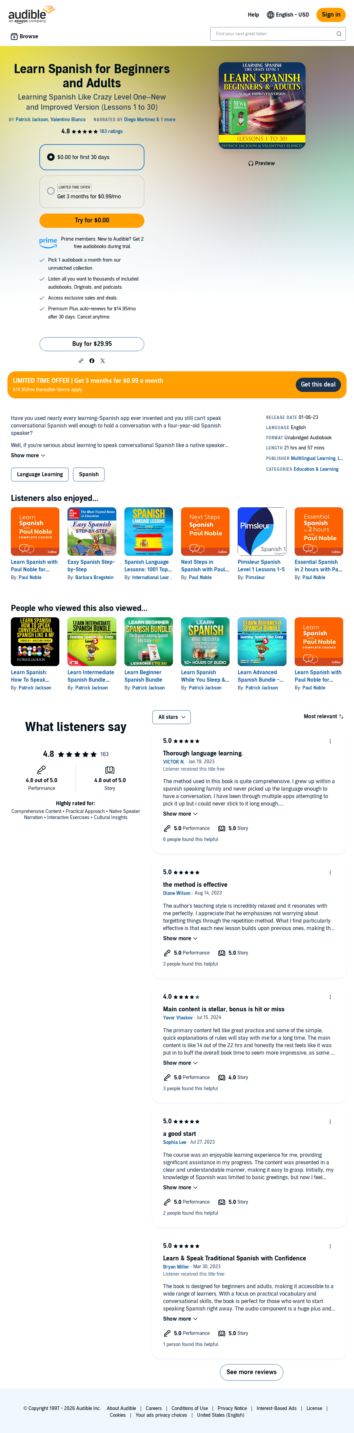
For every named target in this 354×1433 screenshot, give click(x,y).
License (314, 1408)
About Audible (121, 1408)
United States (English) (220, 1415)
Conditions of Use (190, 1408)
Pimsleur (255, 577)
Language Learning (40, 474)
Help (253, 15)
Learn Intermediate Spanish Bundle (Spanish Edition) (90, 680)
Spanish (89, 474)
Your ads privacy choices (161, 1415)
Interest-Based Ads (277, 1408)
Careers (154, 1408)
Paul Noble (30, 577)
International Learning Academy (165, 577)
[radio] (92, 157)
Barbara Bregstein (94, 577)
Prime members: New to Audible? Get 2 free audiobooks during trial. (102, 242)
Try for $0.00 (92, 220)
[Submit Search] (340, 34)
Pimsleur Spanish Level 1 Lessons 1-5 (261, 566)
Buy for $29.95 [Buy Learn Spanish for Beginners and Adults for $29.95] (92, 344)
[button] (81, 360)
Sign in (331, 14)
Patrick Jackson (35, 688)
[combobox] (278, 34)
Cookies (118, 1415)
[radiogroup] (92, 176)
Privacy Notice (232, 1408)
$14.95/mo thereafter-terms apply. (88, 385)
